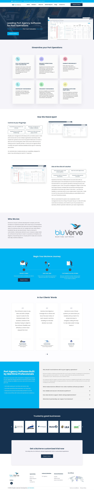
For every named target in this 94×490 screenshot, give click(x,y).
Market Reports (49, 4)
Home (28, 4)
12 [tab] (60, 433)
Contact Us (62, 4)
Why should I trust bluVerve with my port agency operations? (66, 370)
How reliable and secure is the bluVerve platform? (66, 391)
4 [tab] (38, 433)
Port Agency (44, 480)
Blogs (55, 4)
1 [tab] (46, 354)
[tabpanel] (23, 271)
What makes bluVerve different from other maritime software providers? (66, 387)
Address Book (57, 485)
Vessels (55, 484)
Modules (34, 4)
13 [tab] (63, 433)
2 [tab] (47, 354)
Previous (9, 328)
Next (84, 328)
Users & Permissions (58, 487)
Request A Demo (76, 4)
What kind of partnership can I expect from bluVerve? (66, 399)
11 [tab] (57, 433)
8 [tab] (49, 433)
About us (32, 485)
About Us (41, 4)
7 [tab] (46, 433)
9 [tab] (52, 433)
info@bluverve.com (16, 1)
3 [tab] (35, 433)
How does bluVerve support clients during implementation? (66, 395)
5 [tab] (41, 433)
